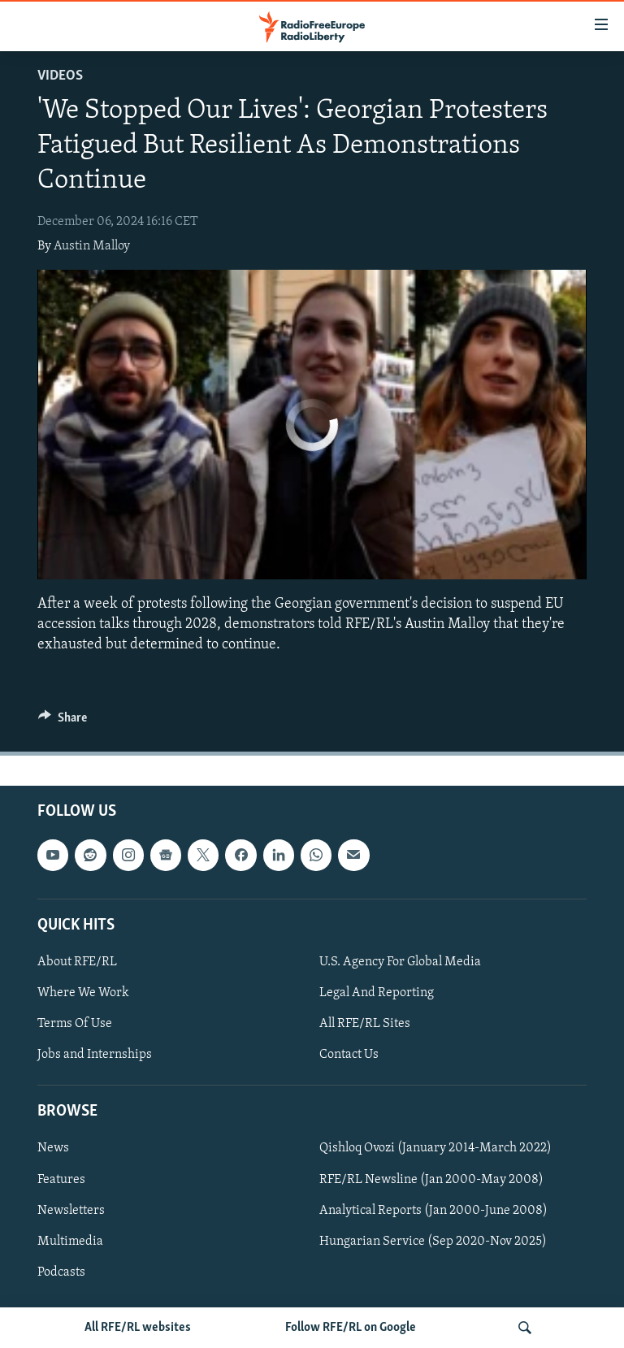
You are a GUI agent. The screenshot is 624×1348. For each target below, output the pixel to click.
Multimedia (70, 1241)
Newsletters (71, 1210)
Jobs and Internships (94, 1054)
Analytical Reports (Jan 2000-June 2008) (433, 1210)
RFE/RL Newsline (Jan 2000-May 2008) (431, 1179)
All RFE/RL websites (137, 1327)
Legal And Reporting (376, 992)
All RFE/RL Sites (364, 1023)
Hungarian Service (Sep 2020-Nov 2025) (433, 1241)
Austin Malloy (92, 246)
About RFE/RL (77, 962)
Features (61, 1179)
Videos (60, 76)
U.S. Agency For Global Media (400, 962)
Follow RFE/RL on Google (350, 1327)
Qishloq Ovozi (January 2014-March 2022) (435, 1148)
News (53, 1148)
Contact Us (349, 1054)
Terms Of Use (74, 1023)
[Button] (62, 721)
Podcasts (61, 1272)
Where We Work (83, 992)
